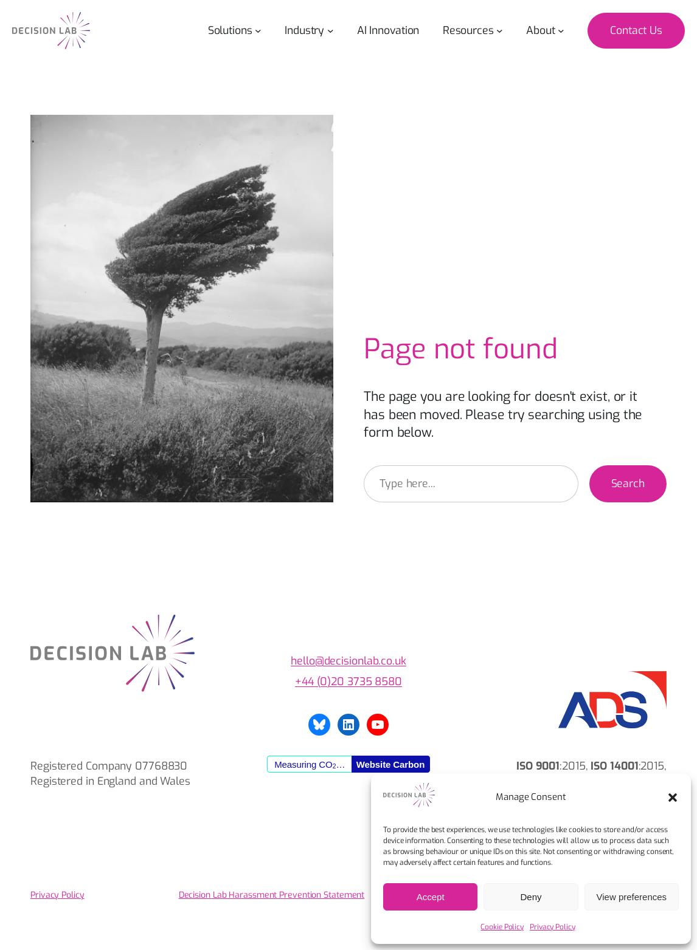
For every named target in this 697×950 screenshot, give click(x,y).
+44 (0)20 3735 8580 (348, 681)
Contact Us (636, 30)
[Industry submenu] (330, 30)
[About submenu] (561, 30)
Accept (431, 897)
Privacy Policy (552, 927)
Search (628, 483)
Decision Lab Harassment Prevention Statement (272, 895)
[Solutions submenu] (258, 30)
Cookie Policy (502, 927)
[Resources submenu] (499, 30)
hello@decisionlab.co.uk (348, 661)
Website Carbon (390, 764)
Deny (530, 897)
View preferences (632, 897)
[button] (673, 797)
